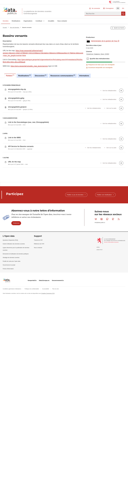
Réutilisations (16, 21)
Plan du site (55, 289)
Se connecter (96, 8)
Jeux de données (14, 27)
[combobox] (102, 14)
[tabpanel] (64, 130)
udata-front (99, 249)
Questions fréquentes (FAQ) (10, 240)
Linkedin (102, 219)
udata (98, 247)
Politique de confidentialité (32, 289)
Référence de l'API (39, 244)
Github (113, 219)
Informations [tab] (84, 76)
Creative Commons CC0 (47, 293)
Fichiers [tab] (10, 75)
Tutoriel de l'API (38, 240)
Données (5, 21)
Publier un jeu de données (75, 194)
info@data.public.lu (100, 222)
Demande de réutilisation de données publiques (16, 254)
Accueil (5, 27)
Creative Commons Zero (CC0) (97, 54)
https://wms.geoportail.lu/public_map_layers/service (29, 66)
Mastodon (107, 219)
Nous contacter (62, 21)
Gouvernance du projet (9, 265)
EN (123, 8)
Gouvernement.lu (58, 280)
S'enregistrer (110, 8)
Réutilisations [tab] (24, 75)
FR (118, 8)
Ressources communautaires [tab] (62, 75)
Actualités (51, 21)
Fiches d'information (8, 268)
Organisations (27, 21)
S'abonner (16, 223)
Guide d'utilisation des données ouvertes (14, 244)
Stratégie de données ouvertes (11, 257)
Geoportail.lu (32, 280)
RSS (119, 219)
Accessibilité (45, 289)
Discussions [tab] (40, 75)
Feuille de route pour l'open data (11, 261)
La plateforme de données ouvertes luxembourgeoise (37, 12)
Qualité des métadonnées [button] (88, 59)
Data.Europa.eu (44, 280)
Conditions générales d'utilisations (12, 289)
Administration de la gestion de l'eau (105, 41)
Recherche (123, 14)
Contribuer (39, 21)
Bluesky (96, 219)
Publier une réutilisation (104, 194)
